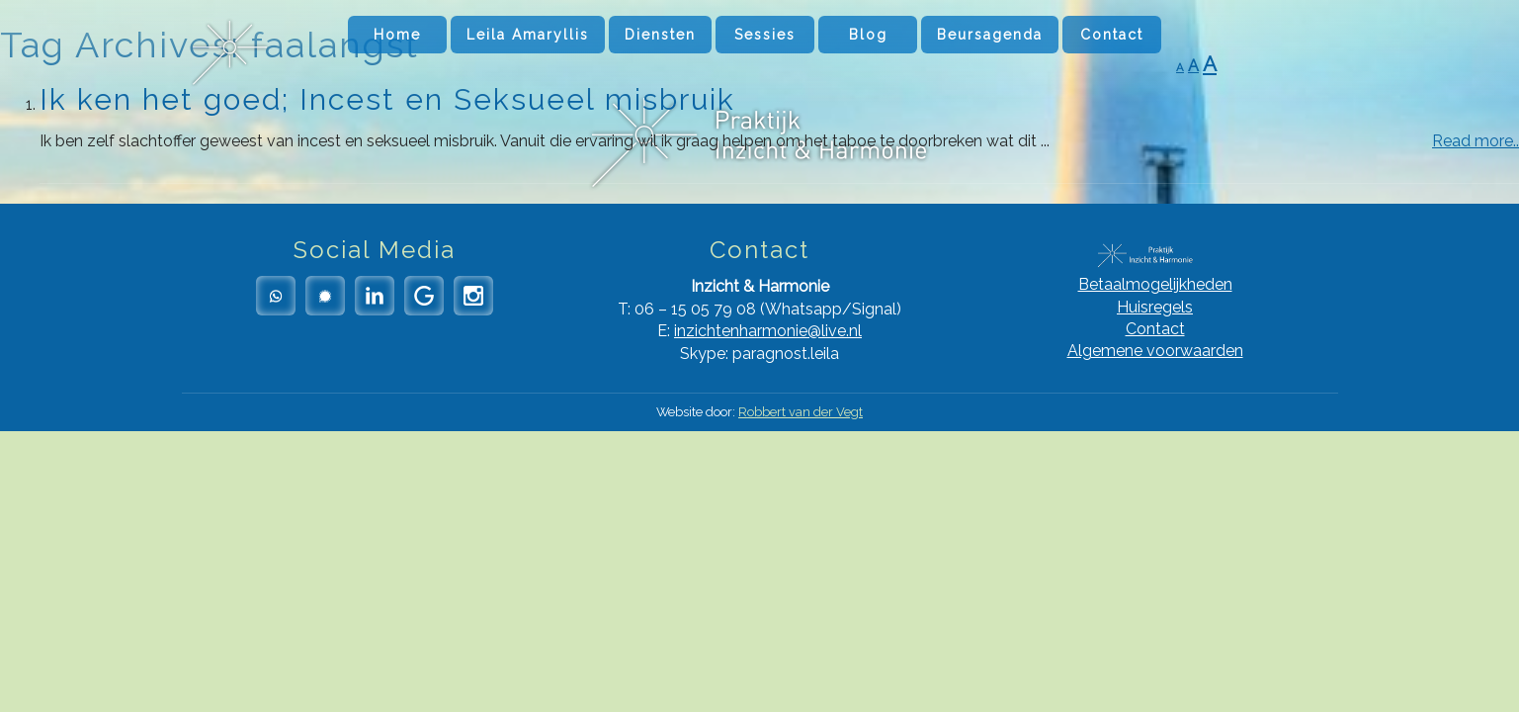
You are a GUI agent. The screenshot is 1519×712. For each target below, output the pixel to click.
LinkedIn (374, 295)
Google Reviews (424, 295)
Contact (1111, 35)
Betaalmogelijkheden (1155, 284)
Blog (868, 35)
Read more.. (1475, 141)
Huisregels (1155, 307)
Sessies (765, 35)
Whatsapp (275, 295)
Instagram (473, 295)
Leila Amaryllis (527, 35)
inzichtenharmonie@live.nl (768, 330)
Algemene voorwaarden (1155, 350)
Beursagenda (990, 35)
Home (397, 35)
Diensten (660, 35)
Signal (325, 295)
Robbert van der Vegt (800, 411)
